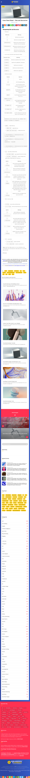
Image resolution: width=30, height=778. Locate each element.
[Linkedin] (24, 25)
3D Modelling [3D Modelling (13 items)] (8, 496)
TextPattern (4, 658)
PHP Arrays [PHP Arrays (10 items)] (4, 506)
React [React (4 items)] (4, 508)
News (3, 610)
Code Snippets (5, 555)
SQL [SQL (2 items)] (2, 726)
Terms (4, 261)
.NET (3, 522)
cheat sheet (11, 272)
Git (2, 585)
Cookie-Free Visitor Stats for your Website (11, 324)
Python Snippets (5, 638)
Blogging (3, 537)
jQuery (3, 602)
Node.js (3, 615)
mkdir (25, 274)
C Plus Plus (4, 542)
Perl (3, 625)
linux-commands (19, 274)
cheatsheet (16, 272)
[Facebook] (3, 25)
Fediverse (4, 572)
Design (3, 565)
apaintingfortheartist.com (11, 287)
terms (16, 767)
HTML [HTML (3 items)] (11, 502)
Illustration (4, 597)
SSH (13, 275)
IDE (2, 595)
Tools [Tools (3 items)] (7, 726)
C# (2, 547)
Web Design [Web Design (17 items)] (9, 511)
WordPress (4, 695)
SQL (2, 655)
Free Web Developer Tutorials (9, 344)
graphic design (17, 754)
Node (3, 613)
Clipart (3, 552)
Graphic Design (5, 587)
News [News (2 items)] (7, 504)
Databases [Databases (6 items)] (4, 500)
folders (4, 274)
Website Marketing (6, 693)
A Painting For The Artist (6, 754)
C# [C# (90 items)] (26, 496)
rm (6, 275)
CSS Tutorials (16, 771)
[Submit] (26, 445)
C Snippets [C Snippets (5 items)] (20, 498)
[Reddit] (5, 25)
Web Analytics (5, 680)
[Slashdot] (22, 25)
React (3, 640)
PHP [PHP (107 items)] (25, 504)
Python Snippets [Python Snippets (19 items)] (22, 506)
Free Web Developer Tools (8, 402)
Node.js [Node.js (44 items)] (15, 504)
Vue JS (3, 678)
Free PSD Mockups (6, 285)
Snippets (4, 648)
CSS (3, 560)
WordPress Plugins (5, 698)
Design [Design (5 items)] (9, 500)
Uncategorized (5, 670)
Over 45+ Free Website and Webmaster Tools (12, 305)
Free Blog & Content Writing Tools (10, 382)
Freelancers (4, 580)
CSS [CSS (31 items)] (25, 498)
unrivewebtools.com (6, 307)
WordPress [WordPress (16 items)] (23, 511)
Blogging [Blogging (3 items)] (19, 496)
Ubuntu (3, 668)
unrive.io (9, 327)
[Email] (13, 25)
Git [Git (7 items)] (24, 500)
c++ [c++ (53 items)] (3, 498)
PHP (3, 628)
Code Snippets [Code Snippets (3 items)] (8, 498)
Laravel (3, 605)
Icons (3, 592)
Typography (4, 665)
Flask (3, 575)
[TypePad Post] (26, 25)
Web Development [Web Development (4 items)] (16, 511)
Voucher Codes (10, 771)
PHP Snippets (4, 633)
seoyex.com (7, 365)
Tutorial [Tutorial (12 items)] (11, 726)
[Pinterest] (16, 25)
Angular (3, 527)
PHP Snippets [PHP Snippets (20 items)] (10, 506)
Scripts (3, 645)
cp (20, 272)
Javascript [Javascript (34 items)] (15, 502)
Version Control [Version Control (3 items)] (23, 726)
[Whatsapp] (11, 25)
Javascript (4, 600)
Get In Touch (20, 740)
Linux (3, 6)
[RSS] (20, 25)
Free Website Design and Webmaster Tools (12, 363)
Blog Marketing (5, 535)
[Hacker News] (3, 27)
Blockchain (4, 532)
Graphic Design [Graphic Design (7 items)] (5, 502)
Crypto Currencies (5, 557)
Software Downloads (3, 771)
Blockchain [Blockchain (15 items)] (14, 496)
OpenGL (3, 623)
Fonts (3, 577)
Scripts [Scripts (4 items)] (8, 508)
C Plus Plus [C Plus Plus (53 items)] (15, 498)
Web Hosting (4, 688)
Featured (4, 570)
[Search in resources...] (15, 446)
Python (3, 635)
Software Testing (5, 650)
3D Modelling (13, 285)
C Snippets (4, 545)
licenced (10, 267)
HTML (3, 590)
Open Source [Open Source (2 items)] (20, 504)
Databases (4, 562)
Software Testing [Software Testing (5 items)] (19, 508)
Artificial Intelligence (6, 530)
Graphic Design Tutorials (22, 771)
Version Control (5, 675)
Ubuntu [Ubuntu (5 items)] (16, 726)
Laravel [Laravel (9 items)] (24, 502)
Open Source (4, 620)
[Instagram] (18, 25)
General (3, 582)
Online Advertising (5, 618)
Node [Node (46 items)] (11, 504)
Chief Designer (15, 414)
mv (3, 275)
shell (9, 275)
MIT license (5, 254)
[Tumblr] (9, 25)
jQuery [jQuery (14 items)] (20, 502)
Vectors (3, 673)
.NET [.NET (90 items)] (3, 496)
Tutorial (3, 663)
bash (6, 272)
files (24, 272)
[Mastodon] (14, 25)
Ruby (3, 643)
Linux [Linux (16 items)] (3, 504)
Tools (3, 660)
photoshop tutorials (24, 754)
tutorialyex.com (22, 345)
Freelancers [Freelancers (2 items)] (20, 500)
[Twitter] (7, 25)
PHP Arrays (4, 630)
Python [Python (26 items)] (16, 506)
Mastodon (22, 757)
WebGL (3, 690)
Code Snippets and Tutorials (19, 267)
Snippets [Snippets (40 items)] (12, 508)
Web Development (6, 685)
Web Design (4, 683)
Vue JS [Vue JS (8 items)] (4, 511)
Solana (3, 653)
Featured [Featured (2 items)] (14, 500)
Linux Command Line (10, 274)
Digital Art (4, 567)
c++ (3, 550)
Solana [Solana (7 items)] (25, 508)
